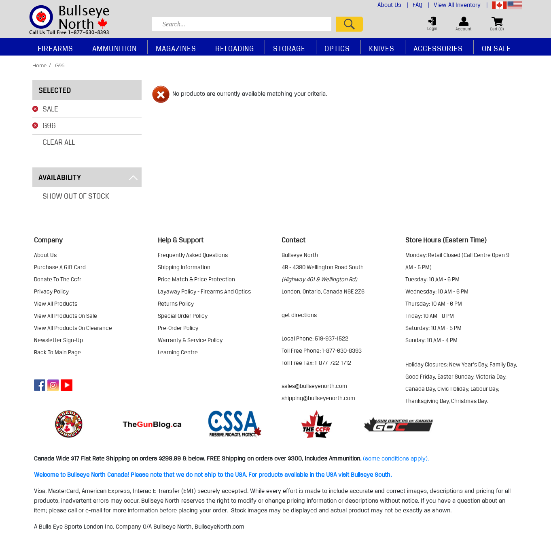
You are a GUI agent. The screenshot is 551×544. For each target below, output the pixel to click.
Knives (381, 48)
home (39, 65)
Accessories (438, 48)
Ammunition (114, 48)
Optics (337, 48)
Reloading (234, 48)
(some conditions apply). (396, 458)
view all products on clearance (73, 328)
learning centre (178, 352)
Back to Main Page (57, 352)
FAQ (421, 5)
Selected (54, 90)
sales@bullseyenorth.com (314, 386)
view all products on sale (65, 316)
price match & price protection (196, 279)
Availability (88, 177)
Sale (50, 108)
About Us (393, 5)
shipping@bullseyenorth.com (318, 398)
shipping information (184, 267)
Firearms (55, 48)
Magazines (176, 48)
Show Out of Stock (75, 195)
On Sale (496, 48)
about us (45, 255)
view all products (55, 303)
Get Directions (299, 315)
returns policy (176, 303)
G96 (49, 125)
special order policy (183, 316)
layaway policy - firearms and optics (204, 291)
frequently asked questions (193, 255)
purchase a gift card (60, 267)
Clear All (58, 141)
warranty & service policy (190, 340)
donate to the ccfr (57, 279)
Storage (289, 48)
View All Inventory (461, 5)
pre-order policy (178, 328)
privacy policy (51, 291)
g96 (59, 65)
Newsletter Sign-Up (58, 340)
